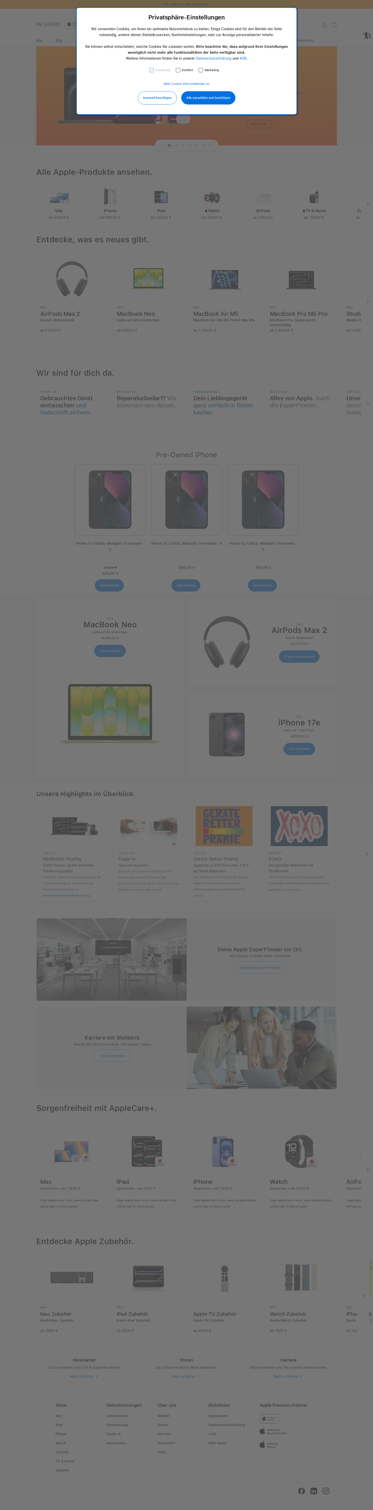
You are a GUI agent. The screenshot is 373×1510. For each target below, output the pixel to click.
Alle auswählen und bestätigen (208, 98)
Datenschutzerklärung (214, 58)
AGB (243, 58)
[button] (187, 84)
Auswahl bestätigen (157, 98)
